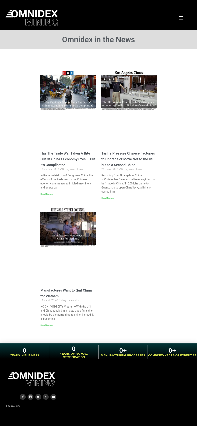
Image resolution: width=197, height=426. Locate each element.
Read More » (46, 194)
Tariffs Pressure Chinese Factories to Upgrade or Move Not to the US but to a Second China (128, 159)
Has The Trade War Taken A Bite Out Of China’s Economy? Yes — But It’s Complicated (67, 159)
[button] (181, 17)
